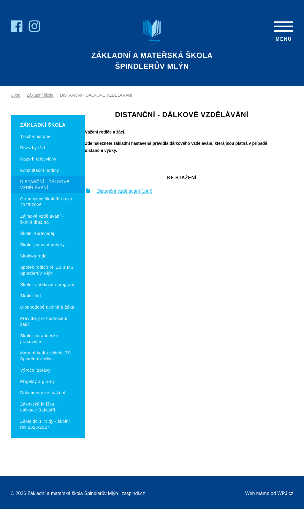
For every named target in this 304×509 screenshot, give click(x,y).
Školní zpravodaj (37, 233)
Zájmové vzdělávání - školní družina (42, 219)
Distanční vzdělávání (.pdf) (141, 194)
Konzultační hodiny (39, 170)
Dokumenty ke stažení (43, 392)
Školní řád (30, 295)
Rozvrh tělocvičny (38, 159)
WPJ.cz (285, 493)
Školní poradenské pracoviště (39, 338)
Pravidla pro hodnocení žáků (43, 321)
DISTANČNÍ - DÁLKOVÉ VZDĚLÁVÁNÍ (44, 184)
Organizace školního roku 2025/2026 (46, 202)
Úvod (15, 95)
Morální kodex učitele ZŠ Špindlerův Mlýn (45, 356)
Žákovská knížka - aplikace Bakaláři (38, 407)
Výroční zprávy (35, 370)
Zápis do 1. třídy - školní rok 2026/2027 (45, 424)
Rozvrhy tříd (32, 147)
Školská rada (33, 256)
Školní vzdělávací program (47, 284)
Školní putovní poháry (42, 244)
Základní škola (40, 95)
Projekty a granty (37, 381)
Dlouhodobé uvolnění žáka (47, 307)
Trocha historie (35, 136)
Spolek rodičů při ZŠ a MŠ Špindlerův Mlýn (47, 270)
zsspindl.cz (133, 493)
